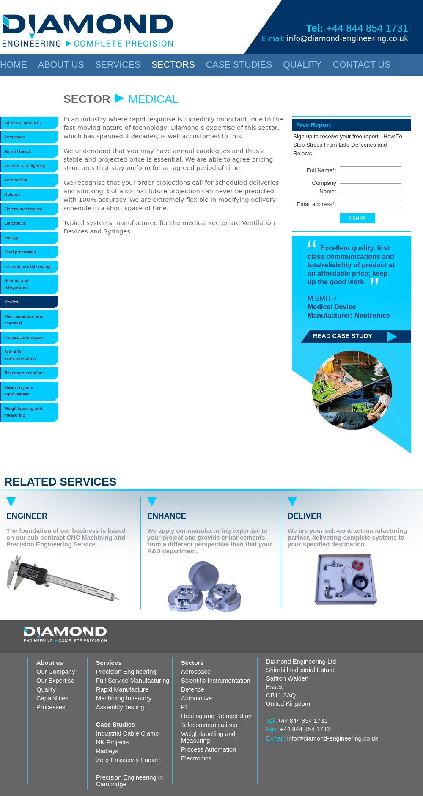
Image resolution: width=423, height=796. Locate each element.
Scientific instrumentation (20, 355)
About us (49, 662)
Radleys (107, 751)
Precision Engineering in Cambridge (129, 781)
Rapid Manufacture (122, 689)
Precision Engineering (126, 671)
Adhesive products (22, 122)
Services (108, 662)
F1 (184, 707)
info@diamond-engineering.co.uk (347, 38)
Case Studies (115, 724)
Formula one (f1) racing (27, 266)
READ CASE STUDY (342, 335)
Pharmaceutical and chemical (24, 319)
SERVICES (117, 65)
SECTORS (173, 65)
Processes (50, 707)
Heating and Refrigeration (216, 716)
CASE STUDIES (239, 65)
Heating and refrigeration (16, 284)
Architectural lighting (25, 165)
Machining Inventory (123, 698)
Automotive (15, 180)
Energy (11, 237)
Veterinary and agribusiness (18, 390)
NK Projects (112, 742)
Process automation (23, 337)
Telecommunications (24, 373)
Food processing (20, 252)
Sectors (192, 662)
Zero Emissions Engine (128, 760)
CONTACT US (362, 65)
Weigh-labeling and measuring (23, 411)
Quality (46, 689)
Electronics (15, 223)
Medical (11, 301)
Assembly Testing (120, 707)
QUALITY (302, 65)
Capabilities (52, 698)
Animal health (18, 151)
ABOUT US (61, 65)
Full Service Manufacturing (133, 680)
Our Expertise (55, 680)
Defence (12, 194)
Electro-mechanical (23, 208)
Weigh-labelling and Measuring (208, 737)
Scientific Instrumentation (215, 680)
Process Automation (208, 749)
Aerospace (14, 136)
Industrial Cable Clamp (127, 733)
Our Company (55, 671)
